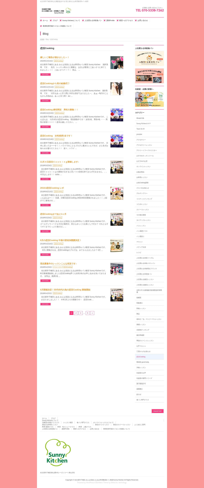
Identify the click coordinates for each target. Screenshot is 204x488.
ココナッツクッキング (144, 199)
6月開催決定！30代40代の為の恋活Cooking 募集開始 (65, 290)
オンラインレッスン (143, 166)
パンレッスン (57, 267)
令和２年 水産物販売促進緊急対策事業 (149, 291)
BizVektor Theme (102, 483)
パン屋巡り (140, 236)
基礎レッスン (141, 324)
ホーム (44, 418)
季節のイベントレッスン (145, 341)
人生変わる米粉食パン (144, 274)
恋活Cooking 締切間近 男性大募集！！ (59, 110)
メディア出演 (141, 247)
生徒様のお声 (141, 373)
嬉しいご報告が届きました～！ (54, 57)
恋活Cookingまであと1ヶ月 (53, 214)
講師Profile (65, 429)
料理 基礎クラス (47, 427)
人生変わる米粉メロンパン (145, 263)
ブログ (53, 418)
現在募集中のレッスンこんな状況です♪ (58, 264)
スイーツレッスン (142, 209)
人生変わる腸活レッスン (145, 279)
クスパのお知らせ (142, 188)
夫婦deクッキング (142, 330)
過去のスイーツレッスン (121, 424)
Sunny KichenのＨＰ (143, 123)
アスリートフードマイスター (146, 150)
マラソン (139, 242)
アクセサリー (141, 140)
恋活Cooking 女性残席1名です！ (56, 136)
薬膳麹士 (139, 389)
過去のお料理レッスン (50, 424)
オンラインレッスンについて (103, 422)
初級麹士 (139, 303)
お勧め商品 (140, 172)
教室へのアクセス (79, 429)
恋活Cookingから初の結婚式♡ (54, 83)
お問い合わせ (94, 429)
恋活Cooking (59, 61)
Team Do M (140, 129)
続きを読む (45, 74)
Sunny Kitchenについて (50, 420)
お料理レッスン (141, 177)
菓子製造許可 (141, 384)
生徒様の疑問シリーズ (144, 378)
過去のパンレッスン (102, 424)
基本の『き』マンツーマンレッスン (148, 319)
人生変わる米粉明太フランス (146, 269)
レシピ (138, 252)
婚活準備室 (140, 335)
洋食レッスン (141, 367)
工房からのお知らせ (143, 351)
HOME (42, 39)
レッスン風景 (68, 422)
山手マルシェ (141, 346)
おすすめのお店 (141, 161)
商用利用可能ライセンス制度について (116, 429)
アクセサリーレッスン (144, 145)
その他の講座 (141, 215)
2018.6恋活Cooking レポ (52, 188)
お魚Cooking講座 (142, 183)
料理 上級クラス (85, 427)
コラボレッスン (141, 204)
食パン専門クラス (142, 400)
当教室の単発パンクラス (50, 422)
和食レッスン (141, 308)
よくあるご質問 (139, 424)
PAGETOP (158, 411)
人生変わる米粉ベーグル (145, 258)
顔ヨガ (138, 394)
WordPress (90, 483)
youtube (139, 134)
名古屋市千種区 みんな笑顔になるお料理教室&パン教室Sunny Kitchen (99, 480)
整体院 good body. (142, 362)
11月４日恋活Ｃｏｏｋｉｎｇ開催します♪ (59, 162)
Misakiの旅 (140, 118)
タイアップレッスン (143, 220)
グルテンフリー (141, 193)
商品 (138, 314)
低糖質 (138, 298)
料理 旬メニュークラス (66, 427)
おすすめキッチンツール (145, 156)
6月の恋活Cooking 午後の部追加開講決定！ (60, 240)
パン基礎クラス (141, 231)
